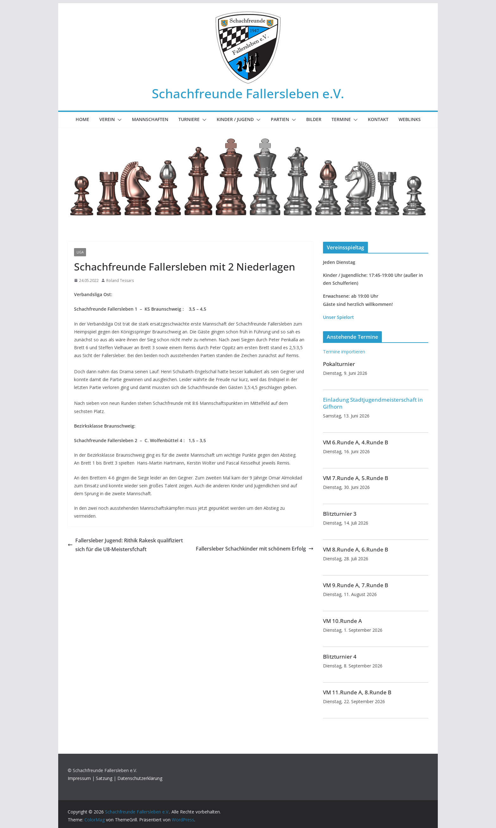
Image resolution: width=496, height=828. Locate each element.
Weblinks (410, 119)
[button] (118, 120)
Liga (80, 252)
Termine (341, 119)
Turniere (189, 119)
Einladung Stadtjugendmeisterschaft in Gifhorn (373, 403)
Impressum (79, 778)
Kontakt (378, 119)
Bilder (313, 119)
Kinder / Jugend (235, 119)
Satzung (104, 778)
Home (82, 119)
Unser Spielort (338, 317)
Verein (107, 119)
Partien (280, 119)
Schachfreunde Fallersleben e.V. (248, 93)
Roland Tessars (120, 280)
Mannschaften (150, 119)
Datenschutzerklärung (139, 778)
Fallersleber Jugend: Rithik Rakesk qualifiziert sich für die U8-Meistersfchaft (125, 545)
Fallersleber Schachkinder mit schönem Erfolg (254, 548)
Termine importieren (344, 352)
